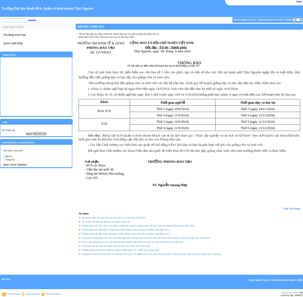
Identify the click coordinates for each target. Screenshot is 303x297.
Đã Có (9, 156)
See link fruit (39, 133)
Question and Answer (271, 19)
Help (289, 19)
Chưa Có (10, 160)
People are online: (290, 292)
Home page (240, 19)
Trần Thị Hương (291, 208)
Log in (252, 19)
